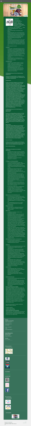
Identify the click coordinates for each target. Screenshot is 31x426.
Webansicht (24, 422)
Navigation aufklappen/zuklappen (15, 1)
